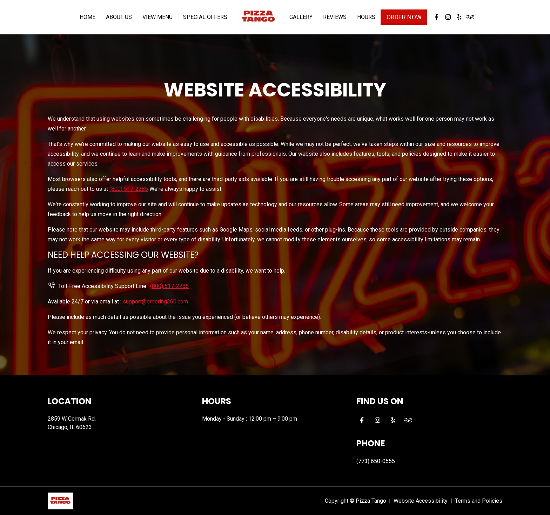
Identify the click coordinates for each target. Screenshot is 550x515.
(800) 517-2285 (128, 189)
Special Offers (205, 21)
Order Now (404, 21)
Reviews (335, 21)
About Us (119, 21)
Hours (366, 21)
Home (87, 21)
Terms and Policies (478, 500)
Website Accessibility (421, 500)
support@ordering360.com (155, 301)
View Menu (157, 21)
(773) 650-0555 (375, 461)
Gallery (301, 21)
